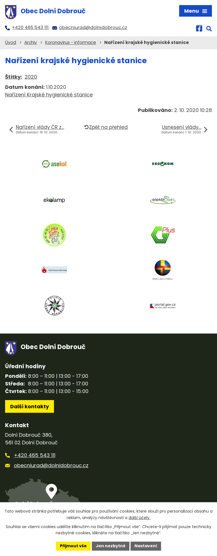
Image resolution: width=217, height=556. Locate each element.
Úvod (10, 42)
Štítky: (13, 76)
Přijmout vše (73, 546)
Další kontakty (29, 406)
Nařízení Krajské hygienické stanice (49, 94)
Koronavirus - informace (70, 42)
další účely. (139, 517)
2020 (31, 76)
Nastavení (145, 546)
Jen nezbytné (110, 546)
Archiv (30, 42)
